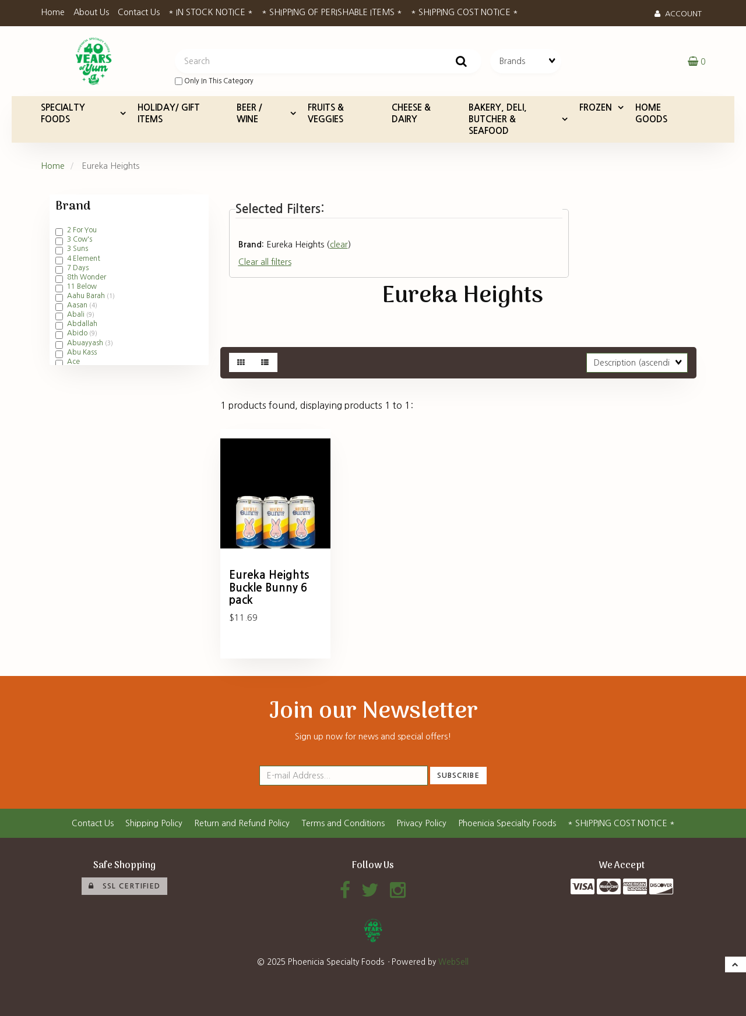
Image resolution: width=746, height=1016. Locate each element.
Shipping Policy (153, 823)
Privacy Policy (421, 823)
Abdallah (82, 323)
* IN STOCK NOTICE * (210, 12)
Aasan (78, 305)
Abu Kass (82, 352)
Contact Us (139, 12)
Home (53, 12)
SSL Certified (124, 886)
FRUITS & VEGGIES (326, 113)
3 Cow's (79, 239)
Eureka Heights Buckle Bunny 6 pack (269, 587)
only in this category (214, 81)
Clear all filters (264, 262)
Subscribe (458, 775)
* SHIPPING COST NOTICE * (464, 12)
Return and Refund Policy (242, 823)
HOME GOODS (651, 113)
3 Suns (77, 248)
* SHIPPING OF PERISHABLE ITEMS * (332, 12)
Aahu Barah (87, 295)
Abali (76, 314)
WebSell (453, 962)
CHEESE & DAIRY (411, 113)
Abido (78, 333)
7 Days (78, 267)
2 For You (82, 229)
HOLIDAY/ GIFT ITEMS (169, 113)
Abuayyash (86, 342)
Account (678, 13)
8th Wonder (86, 277)
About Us (91, 12)
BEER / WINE (249, 113)
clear (339, 244)
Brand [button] (72, 207)
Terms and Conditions (343, 823)
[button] (696, 61)
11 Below (82, 286)
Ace (73, 361)
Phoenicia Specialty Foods (507, 823)
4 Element (83, 258)
